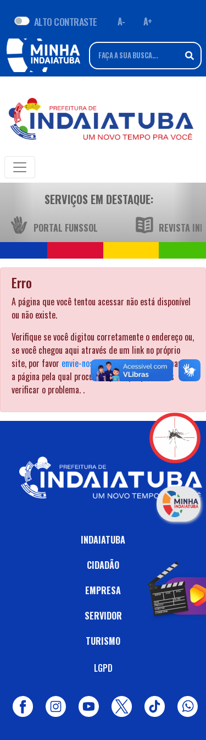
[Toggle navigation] (19, 167)
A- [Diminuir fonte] (121, 21)
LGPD (103, 668)
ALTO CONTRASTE (65, 21)
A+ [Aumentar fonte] (147, 21)
